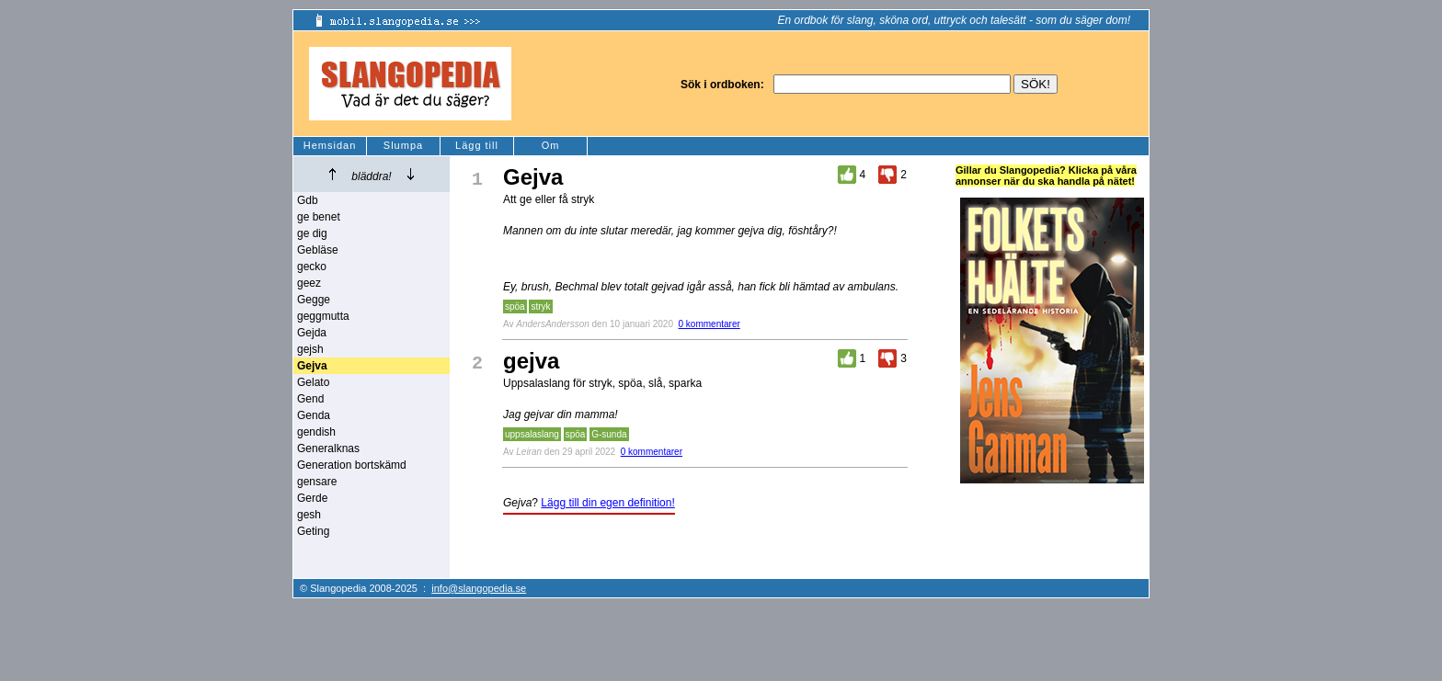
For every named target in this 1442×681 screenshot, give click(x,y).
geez (309, 283)
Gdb (307, 200)
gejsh (310, 349)
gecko (311, 266)
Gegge (313, 299)
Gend (310, 398)
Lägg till (476, 145)
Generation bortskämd (351, 465)
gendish (316, 432)
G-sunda (608, 434)
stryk (540, 306)
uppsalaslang (532, 434)
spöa (515, 306)
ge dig (312, 233)
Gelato (313, 382)
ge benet (318, 216)
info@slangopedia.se (478, 588)
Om (551, 145)
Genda (313, 415)
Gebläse (317, 250)
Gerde (312, 498)
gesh (309, 514)
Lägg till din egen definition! (607, 502)
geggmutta (323, 316)
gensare (317, 481)
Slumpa (403, 145)
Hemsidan (330, 145)
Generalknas (328, 448)
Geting (313, 531)
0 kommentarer (709, 324)
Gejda (311, 332)
